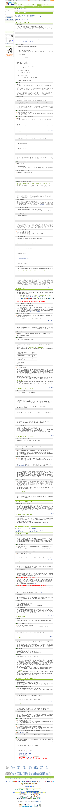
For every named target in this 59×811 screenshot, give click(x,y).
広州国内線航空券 (42, 774)
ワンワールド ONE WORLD (23, 755)
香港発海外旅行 (48, 772)
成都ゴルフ (36, 768)
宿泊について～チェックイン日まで (34, 16)
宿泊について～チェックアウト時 (22, 19)
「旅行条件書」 (29, 757)
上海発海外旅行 (13, 772)
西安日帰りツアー (31, 769)
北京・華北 (25, 4)
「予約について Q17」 (42, 204)
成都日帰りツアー (37, 769)
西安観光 (30, 766)
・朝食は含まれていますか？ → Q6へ (22, 42)
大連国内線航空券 (25, 774)
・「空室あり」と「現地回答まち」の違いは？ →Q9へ (25, 258)
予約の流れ (29, 0)
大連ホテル (24, 767)
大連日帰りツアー (25, 769)
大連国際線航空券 (25, 773)
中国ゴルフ (30, 6)
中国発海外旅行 (44, 6)
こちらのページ (21, 732)
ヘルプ (32, 0)
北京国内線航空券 (19, 774)
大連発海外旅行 (25, 772)
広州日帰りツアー (42, 769)
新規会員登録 (9, 17)
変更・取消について (32, 15)
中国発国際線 (23, 6)
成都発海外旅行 (36, 772)
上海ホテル (13, 767)
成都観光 (35, 766)
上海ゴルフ (13, 768)
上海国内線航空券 (13, 774)
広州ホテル (41, 767)
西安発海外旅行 (31, 772)
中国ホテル (26, 6)
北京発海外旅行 (19, 772)
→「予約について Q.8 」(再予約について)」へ (35, 311)
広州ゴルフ (41, 768)
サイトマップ (36, 0)
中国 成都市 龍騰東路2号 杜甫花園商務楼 (32, 791)
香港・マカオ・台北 (50, 4)
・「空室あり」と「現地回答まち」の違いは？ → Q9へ (25, 41)
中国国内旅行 (39, 6)
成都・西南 (39, 4)
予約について (19, 16)
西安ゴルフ (30, 768)
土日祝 (39, 794)
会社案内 (39, 0)
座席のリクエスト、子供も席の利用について (37, 530)
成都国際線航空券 (37, 773)
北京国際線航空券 (19, 773)
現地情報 (14, 6)
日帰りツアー (35, 6)
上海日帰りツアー (13, 769)
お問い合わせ (47, 0)
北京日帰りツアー (19, 769)
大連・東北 (29, 4)
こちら (26, 621)
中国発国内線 (18, 6)
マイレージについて (34, 531)
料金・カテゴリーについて (21, 15)
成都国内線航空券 (37, 774)
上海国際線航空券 (13, 773)
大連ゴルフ (24, 768)
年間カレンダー (9, 43)
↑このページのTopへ (50, 130)
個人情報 (43, 0)
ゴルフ (47, 768)
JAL (33, 583)
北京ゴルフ (18, 768)
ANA (35, 583)
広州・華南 (44, 4)
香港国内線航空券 (48, 774)
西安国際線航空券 (31, 773)
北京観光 (18, 766)
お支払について (19, 531)
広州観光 (41, 766)
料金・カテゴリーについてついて (22, 528)
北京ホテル (18, 767)
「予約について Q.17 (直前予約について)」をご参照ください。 (34, 296)
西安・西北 (34, 4)
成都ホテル (36, 767)
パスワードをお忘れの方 (9, 19)
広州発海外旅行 (42, 772)
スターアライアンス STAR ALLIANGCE (25, 753)
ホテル (47, 767)
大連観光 (24, 766)
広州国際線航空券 (42, 773)
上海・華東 (20, 4)
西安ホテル (30, 767)
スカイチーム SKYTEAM (22, 754)
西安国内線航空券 (31, 774)
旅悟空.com (28, 801)
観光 (46, 766)
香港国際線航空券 (48, 773)
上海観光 (12, 766)
